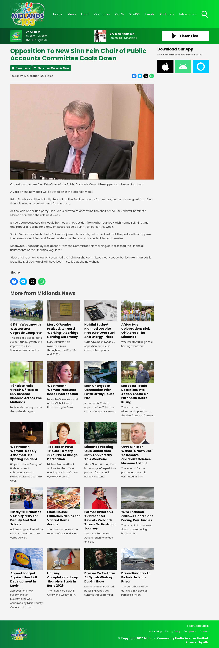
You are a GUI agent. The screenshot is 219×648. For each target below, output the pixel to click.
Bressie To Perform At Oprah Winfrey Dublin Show (100, 566)
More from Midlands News (53, 68)
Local (85, 14)
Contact (204, 631)
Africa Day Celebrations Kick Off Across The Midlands (137, 319)
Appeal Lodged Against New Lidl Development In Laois (26, 568)
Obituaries (102, 14)
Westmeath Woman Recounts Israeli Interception (63, 378)
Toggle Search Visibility (205, 14)
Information (188, 14)
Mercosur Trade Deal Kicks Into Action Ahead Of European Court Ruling (137, 382)
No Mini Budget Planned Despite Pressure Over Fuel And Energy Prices (100, 319)
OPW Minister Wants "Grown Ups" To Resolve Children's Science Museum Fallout (137, 443)
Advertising (155, 631)
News (71, 14)
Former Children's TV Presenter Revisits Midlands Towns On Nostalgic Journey (100, 508)
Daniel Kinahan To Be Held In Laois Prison (137, 566)
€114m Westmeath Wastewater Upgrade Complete (26, 317)
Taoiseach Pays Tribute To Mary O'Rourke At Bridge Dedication (63, 441)
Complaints (190, 631)
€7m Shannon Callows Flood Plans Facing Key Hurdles (137, 504)
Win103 (134, 14)
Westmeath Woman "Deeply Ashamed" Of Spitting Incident (26, 441)
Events (150, 14)
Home (57, 14)
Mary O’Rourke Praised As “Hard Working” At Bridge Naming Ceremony (63, 319)
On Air (119, 14)
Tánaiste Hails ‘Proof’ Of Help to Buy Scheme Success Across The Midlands (26, 382)
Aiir (205, 642)
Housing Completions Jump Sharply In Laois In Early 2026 (63, 568)
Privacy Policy (172, 631)
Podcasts (167, 14)
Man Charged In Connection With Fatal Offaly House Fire (100, 380)
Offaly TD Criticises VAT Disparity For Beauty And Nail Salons (26, 506)
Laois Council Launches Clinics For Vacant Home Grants (63, 506)
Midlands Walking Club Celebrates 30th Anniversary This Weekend (100, 441)
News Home (23, 68)
